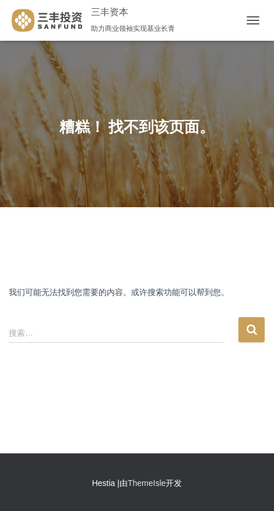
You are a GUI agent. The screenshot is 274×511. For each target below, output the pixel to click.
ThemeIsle (147, 483)
